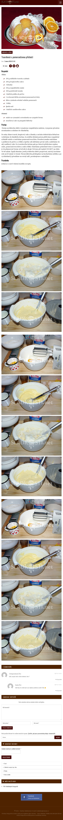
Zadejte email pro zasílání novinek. (11, 749)
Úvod (5, 763)
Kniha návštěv (7, 774)
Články (5, 771)
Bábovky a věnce (7, 52)
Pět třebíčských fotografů (10, 786)
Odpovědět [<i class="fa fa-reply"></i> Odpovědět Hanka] (58, 690)
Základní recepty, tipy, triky (10, 767)
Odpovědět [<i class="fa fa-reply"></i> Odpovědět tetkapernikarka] (58, 679)
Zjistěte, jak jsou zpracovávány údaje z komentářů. (41, 733)
